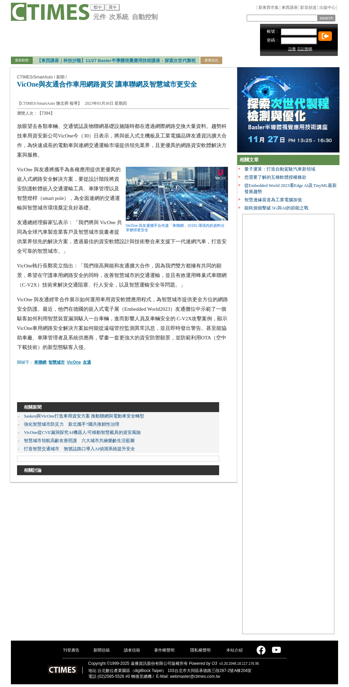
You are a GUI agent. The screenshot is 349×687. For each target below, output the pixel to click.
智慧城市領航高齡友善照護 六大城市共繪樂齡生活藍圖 (79, 440)
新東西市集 (268, 7)
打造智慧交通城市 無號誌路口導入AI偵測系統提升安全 (79, 448)
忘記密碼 (304, 49)
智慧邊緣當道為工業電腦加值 (273, 199)
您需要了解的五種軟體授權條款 (275, 177)
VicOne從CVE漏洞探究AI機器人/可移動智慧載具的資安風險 (82, 432)
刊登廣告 (71, 650)
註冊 (292, 49)
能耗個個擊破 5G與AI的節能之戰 (276, 207)
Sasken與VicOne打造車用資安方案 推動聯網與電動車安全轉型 (84, 416)
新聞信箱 (101, 650)
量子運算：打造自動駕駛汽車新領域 (279, 169)
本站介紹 (234, 650)
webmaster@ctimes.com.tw (195, 676)
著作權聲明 (164, 650)
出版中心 (327, 7)
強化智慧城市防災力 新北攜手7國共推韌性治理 (71, 424)
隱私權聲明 (200, 650)
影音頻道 (308, 7)
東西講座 (290, 7)
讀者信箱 (132, 650)
